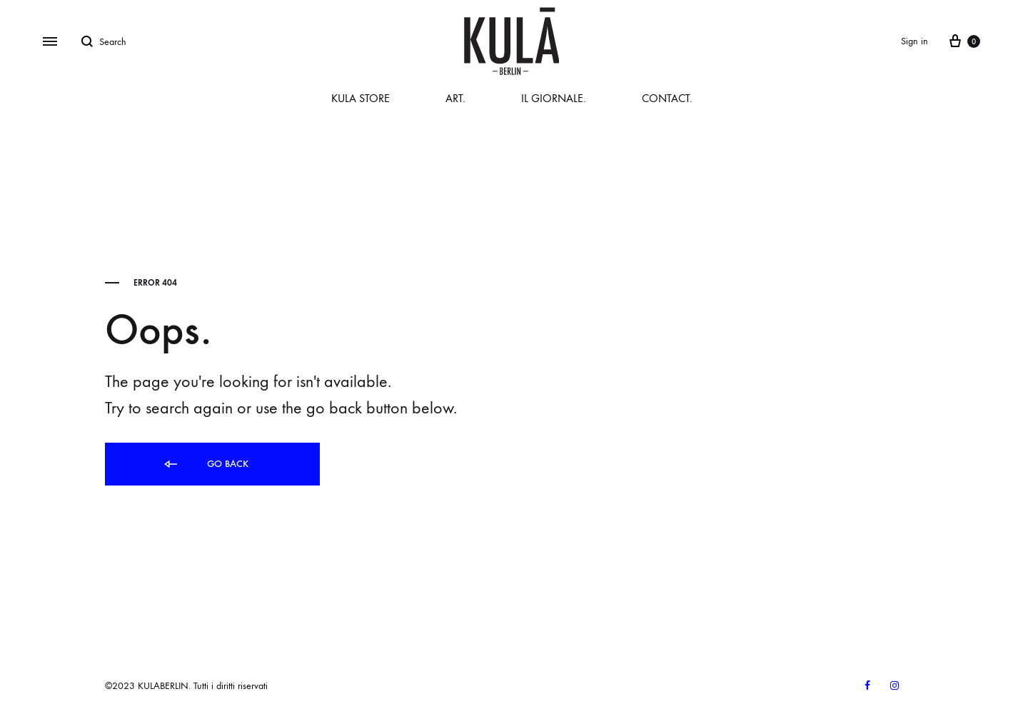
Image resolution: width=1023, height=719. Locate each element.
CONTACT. (667, 98)
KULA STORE (360, 98)
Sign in (914, 41)
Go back (205, 464)
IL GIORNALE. (553, 98)
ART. (455, 98)
